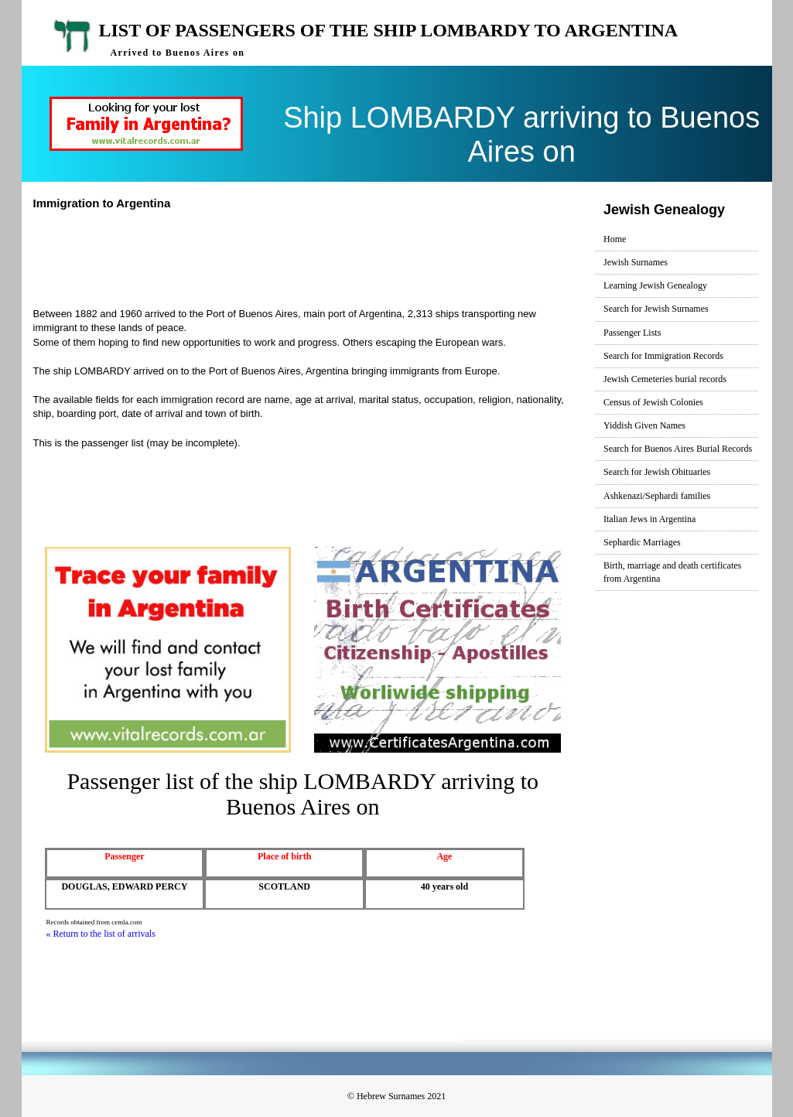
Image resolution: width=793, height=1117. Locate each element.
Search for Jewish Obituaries (656, 471)
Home (614, 239)
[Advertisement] (318, 257)
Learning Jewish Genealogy (655, 285)
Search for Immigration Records (663, 355)
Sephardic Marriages (642, 542)
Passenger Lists (632, 332)
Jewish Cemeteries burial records (664, 379)
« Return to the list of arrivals (101, 933)
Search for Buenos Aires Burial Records (677, 448)
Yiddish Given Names (644, 425)
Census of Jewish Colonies (653, 402)
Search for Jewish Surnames (656, 308)
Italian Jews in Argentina (649, 519)
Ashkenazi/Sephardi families (656, 495)
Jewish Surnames (635, 262)
